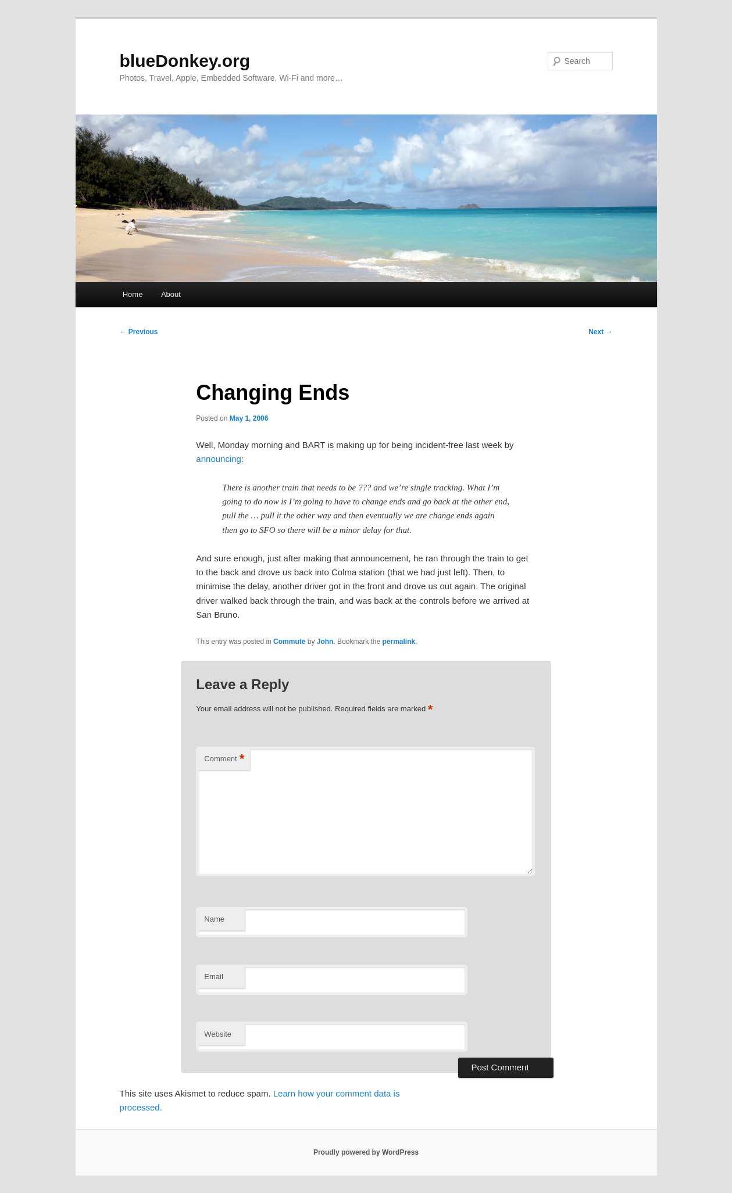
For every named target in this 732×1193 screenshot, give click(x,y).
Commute (289, 641)
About (171, 294)
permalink (399, 641)
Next (600, 332)
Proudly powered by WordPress (366, 1152)
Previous (139, 332)
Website (217, 1034)
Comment (224, 759)
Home (133, 294)
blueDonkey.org (185, 60)
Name (214, 919)
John (325, 641)
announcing (218, 459)
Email (213, 976)
